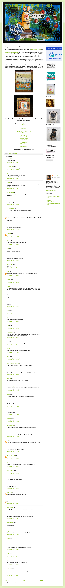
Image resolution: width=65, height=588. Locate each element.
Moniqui (8, 279)
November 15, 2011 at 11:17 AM (13, 429)
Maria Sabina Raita (24, 135)
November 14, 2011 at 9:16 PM (13, 169)
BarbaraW (9, 378)
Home (24, 580)
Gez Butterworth (23, 132)
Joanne (8, 182)
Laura (8, 553)
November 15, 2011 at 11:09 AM (13, 421)
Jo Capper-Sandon (24, 138)
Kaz (8, 248)
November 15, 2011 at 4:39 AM (13, 306)
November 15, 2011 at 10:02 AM (13, 398)
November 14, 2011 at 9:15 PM (13, 162)
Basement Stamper (10, 545)
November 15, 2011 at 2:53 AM (13, 267)
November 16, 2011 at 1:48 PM (13, 503)
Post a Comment (9, 577)
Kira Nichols (29, 51)
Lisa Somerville (23, 136)
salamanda (9, 418)
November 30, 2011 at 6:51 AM (13, 564)
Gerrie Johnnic (10, 332)
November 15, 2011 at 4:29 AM (13, 298)
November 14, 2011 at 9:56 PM (13, 188)
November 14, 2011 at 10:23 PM (13, 204)
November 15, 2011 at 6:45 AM (13, 352)
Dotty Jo (8, 240)
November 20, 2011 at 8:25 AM (13, 556)
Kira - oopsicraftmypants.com (13, 363)
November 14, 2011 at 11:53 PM (13, 236)
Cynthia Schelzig (10, 385)
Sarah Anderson (10, 507)
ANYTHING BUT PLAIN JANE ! (28, 5)
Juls (8, 560)
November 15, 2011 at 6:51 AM (13, 367)
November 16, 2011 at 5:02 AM (13, 466)
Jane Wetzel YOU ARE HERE (24, 131)
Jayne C (8, 317)
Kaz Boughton (24, 129)
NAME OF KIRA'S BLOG (26, 55)
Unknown (9, 233)
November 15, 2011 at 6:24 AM (13, 337)
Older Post (41, 580)
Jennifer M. (9, 568)
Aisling (8, 394)
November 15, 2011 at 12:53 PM (13, 451)
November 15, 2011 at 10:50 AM (13, 406)
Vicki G (8, 286)
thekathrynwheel (10, 425)
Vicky (8, 271)
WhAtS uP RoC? (50, 201)
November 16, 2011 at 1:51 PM (13, 510)
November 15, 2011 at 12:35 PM (13, 443)
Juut (8, 225)
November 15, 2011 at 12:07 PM (13, 436)
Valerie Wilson (24, 134)
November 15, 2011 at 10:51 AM (13, 414)
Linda (8, 356)
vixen (8, 410)
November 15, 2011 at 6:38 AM (13, 344)
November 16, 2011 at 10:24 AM (13, 488)
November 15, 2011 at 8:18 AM (13, 381)
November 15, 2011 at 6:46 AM (13, 359)
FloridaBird (9, 492)
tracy (8, 302)
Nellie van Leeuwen (24, 141)
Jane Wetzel (55, 175)
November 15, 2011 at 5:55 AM (13, 321)
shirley (8, 173)
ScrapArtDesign (10, 522)
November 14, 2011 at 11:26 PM (13, 221)
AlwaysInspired (10, 470)
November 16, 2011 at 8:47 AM (13, 481)
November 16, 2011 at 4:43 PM (13, 518)
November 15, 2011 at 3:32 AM (13, 275)
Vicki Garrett (24, 142)
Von (8, 477)
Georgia (8, 462)
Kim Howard (24, 139)
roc (7, 256)
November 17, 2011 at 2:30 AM (13, 534)
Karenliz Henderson (11, 455)
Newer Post (7, 580)
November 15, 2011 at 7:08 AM (13, 374)
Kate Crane (23, 145)
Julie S (8, 348)
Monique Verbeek (23, 146)
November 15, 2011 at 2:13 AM (13, 260)
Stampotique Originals (36, 49)
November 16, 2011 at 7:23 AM (13, 473)
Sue (7, 447)
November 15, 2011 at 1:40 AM (13, 252)
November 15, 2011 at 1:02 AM (13, 244)
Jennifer (8, 538)
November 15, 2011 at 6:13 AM (13, 328)
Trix (8, 440)
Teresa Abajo (9, 158)
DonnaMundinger (10, 371)
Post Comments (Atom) (14, 582)
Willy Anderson (23, 143)
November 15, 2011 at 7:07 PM (13, 458)
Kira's (18, 59)
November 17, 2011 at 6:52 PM (13, 541)
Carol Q (8, 201)
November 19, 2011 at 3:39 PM (13, 549)
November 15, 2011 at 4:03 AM (13, 282)
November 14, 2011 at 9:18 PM (13, 178)
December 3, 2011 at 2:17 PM (12, 575)
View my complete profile (51, 190)
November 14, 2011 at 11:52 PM (13, 229)
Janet (8, 310)
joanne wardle (10, 264)
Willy (8, 325)
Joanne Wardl (24, 147)
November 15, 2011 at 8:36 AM (13, 390)
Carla (8, 341)
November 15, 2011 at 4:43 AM (13, 313)
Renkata (8, 402)
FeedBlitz (53, 161)
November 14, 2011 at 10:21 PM (13, 197)
